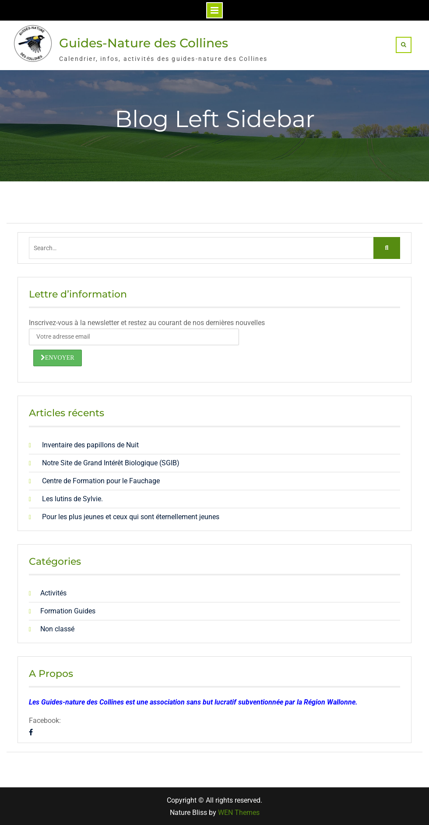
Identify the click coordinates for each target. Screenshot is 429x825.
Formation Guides (67, 611)
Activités (53, 593)
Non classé (57, 629)
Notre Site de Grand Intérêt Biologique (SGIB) (110, 463)
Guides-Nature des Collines (143, 42)
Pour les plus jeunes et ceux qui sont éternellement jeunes (130, 517)
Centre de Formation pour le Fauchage (101, 481)
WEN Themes (239, 812)
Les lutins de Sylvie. (72, 499)
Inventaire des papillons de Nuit (90, 445)
